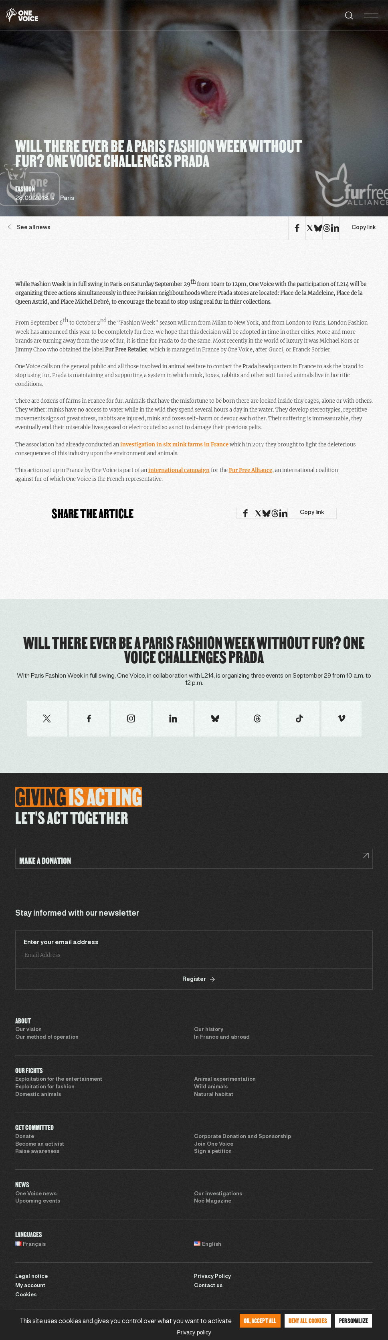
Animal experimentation (225, 1079)
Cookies (25, 1295)
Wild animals (211, 1087)
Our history (208, 1029)
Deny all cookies (308, 1320)
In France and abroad (222, 1037)
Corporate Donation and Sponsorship (242, 1136)
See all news (29, 227)
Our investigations (218, 1194)
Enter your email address (61, 942)
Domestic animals (38, 1094)
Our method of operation (47, 1037)
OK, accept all (260, 1320)
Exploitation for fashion (45, 1087)
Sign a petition (213, 1151)
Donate (24, 1136)
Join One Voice (213, 1144)
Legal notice (31, 1276)
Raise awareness (37, 1151)
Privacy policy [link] (194, 1332)
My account (30, 1285)
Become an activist (39, 1144)
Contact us (208, 1285)
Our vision (28, 1029)
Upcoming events (37, 1201)
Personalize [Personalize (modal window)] (353, 1320)
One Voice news (36, 1194)
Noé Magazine (212, 1201)
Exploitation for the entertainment (58, 1079)
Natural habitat (213, 1094)
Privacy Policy (212, 1276)
